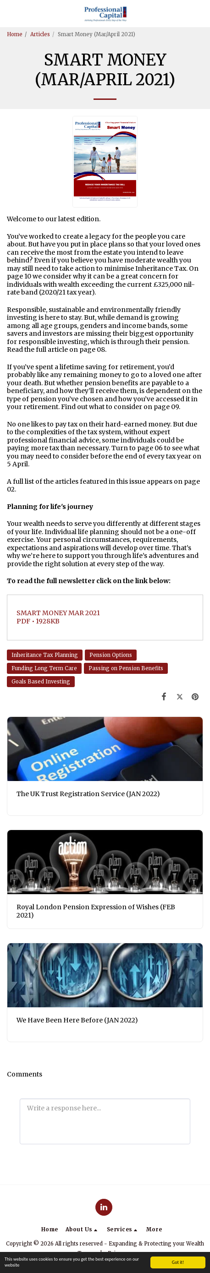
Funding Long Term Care (44, 668)
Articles (40, 34)
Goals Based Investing (40, 681)
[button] (10, 13)
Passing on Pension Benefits (125, 668)
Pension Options (110, 655)
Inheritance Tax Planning (44, 655)
